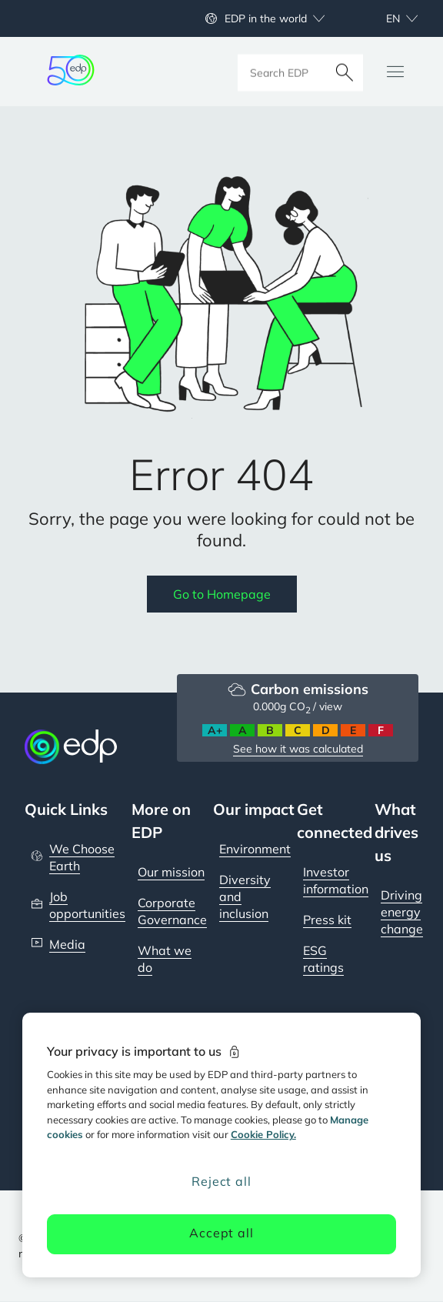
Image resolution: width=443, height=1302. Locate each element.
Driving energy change (402, 911)
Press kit (327, 919)
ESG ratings (323, 959)
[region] (221, 1145)
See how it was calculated (298, 749)
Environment (255, 848)
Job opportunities (87, 905)
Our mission (171, 872)
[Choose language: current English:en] (385, 18)
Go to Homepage (222, 594)
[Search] (344, 71)
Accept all (221, 1232)
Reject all (221, 1181)
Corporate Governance (172, 911)
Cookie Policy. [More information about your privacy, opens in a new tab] (263, 1134)
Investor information (335, 880)
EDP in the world (266, 18)
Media (67, 944)
